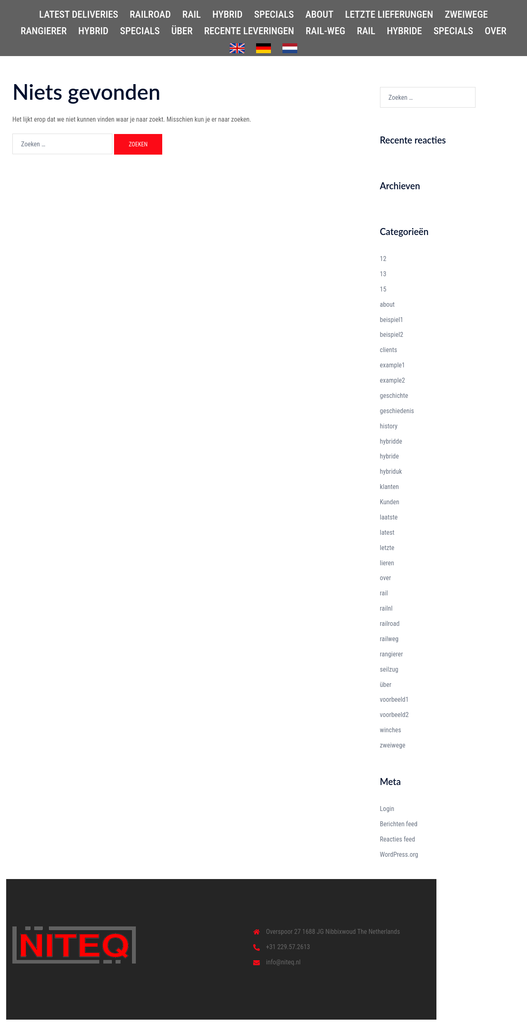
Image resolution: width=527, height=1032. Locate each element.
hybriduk (391, 471)
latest (387, 532)
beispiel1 (391, 320)
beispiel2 (391, 335)
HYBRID (227, 14)
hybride (389, 456)
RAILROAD (150, 14)
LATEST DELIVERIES (78, 14)
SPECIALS (274, 14)
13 (383, 274)
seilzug (389, 669)
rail (384, 593)
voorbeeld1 (394, 699)
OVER (495, 31)
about (387, 304)
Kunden (389, 502)
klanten (389, 487)
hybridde (391, 441)
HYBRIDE (404, 31)
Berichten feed (398, 824)
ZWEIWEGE (466, 14)
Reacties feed (397, 839)
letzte (387, 548)
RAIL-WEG (325, 31)
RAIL (191, 14)
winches (390, 730)
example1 (392, 365)
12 (383, 259)
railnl (386, 608)
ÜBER (182, 31)
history (389, 426)
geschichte (394, 396)
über (386, 685)
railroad (390, 624)
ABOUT (319, 14)
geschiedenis (397, 411)
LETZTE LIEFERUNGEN (389, 14)
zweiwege (393, 745)
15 (383, 289)
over (385, 578)
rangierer (391, 654)
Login (387, 809)
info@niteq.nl (283, 962)
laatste (389, 517)
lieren (387, 563)
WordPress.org (399, 854)
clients (388, 350)
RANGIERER (44, 31)
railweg (389, 639)
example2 (392, 380)
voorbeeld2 (394, 715)
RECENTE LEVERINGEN (249, 31)
